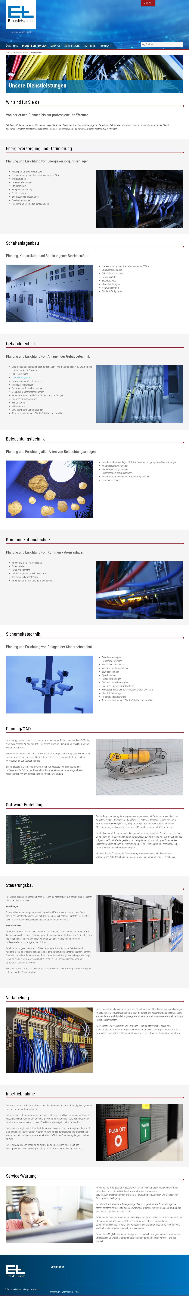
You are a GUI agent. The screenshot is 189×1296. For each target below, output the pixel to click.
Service (55, 45)
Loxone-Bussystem (21, 377)
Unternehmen (57, 1266)
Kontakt (105, 45)
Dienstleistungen (34, 45)
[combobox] (162, 44)
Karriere (89, 45)
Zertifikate (72, 45)
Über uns (12, 45)
